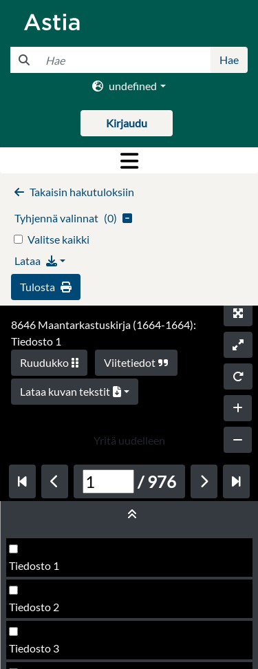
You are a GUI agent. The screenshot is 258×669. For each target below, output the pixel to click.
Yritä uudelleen (129, 440)
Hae (229, 59)
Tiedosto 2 (34, 606)
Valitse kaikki (58, 239)
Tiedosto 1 (34, 565)
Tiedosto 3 (34, 648)
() (73, 217)
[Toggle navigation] (129, 160)
